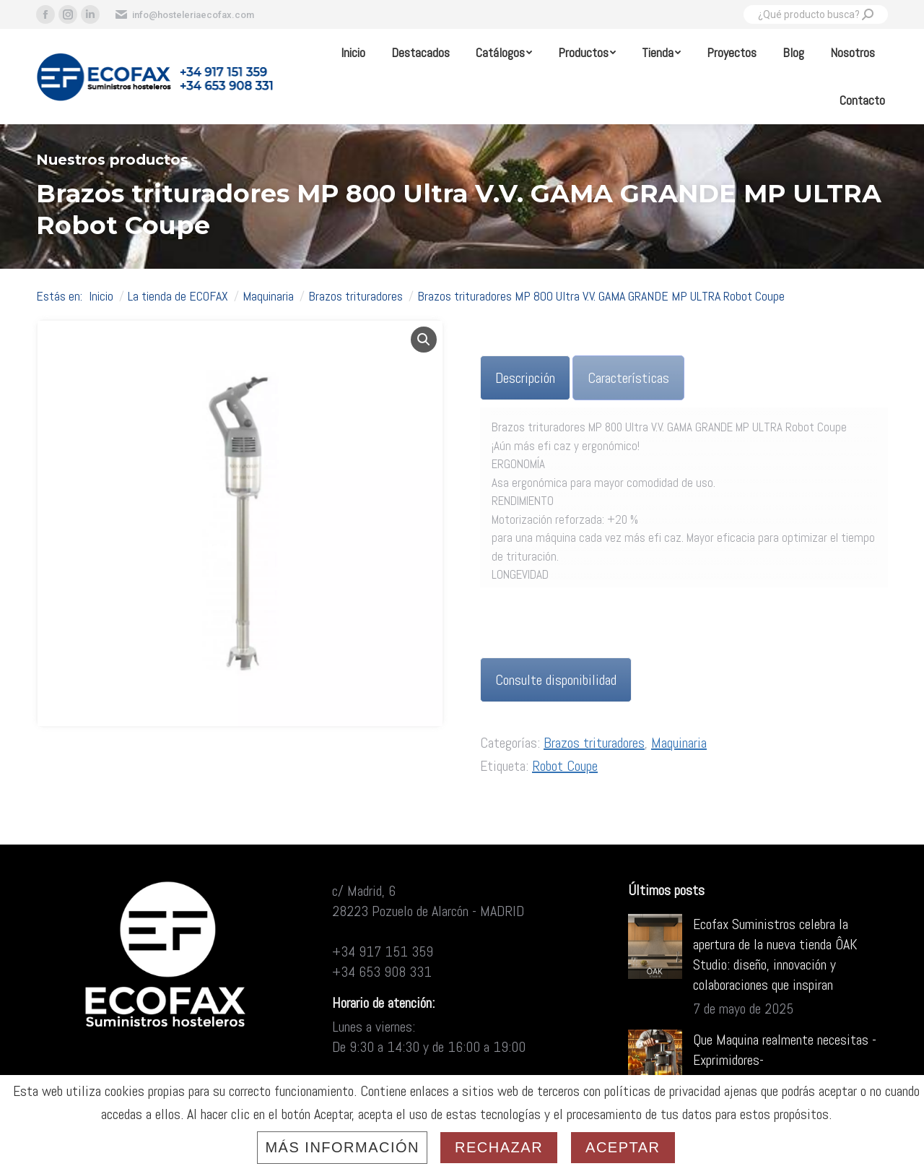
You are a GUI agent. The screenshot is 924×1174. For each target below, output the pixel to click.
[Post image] (655, 946)
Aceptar (622, 1147)
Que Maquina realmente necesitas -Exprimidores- (784, 1049)
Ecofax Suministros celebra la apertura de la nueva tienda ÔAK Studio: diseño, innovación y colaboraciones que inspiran (775, 954)
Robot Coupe (565, 765)
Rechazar (499, 1147)
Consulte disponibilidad (555, 679)
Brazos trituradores (594, 742)
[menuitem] (353, 53)
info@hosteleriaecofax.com (184, 14)
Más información (342, 1147)
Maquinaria (679, 742)
